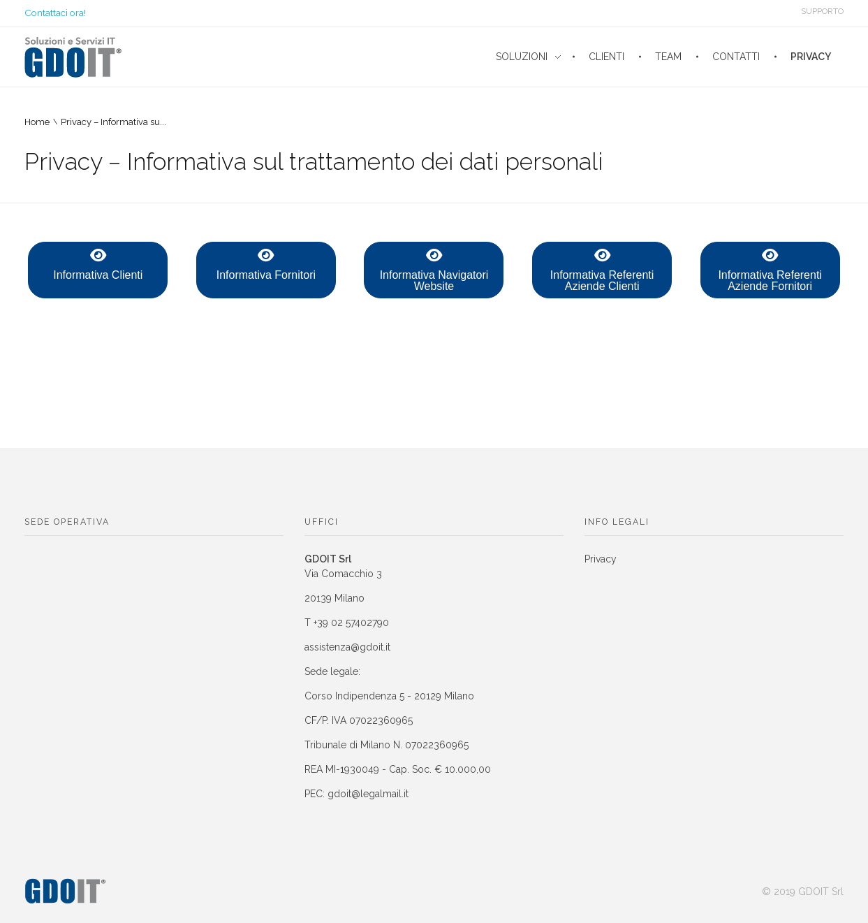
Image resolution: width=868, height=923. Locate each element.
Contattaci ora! (55, 12)
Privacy (600, 559)
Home (37, 122)
